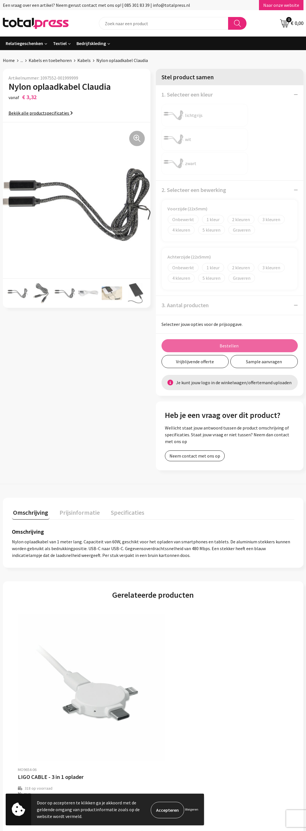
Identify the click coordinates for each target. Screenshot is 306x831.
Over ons (130, 733)
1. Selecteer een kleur (187, 94)
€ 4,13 (243, 666)
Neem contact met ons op (194, 408)
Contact (130, 742)
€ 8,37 (172, 666)
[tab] (29, 464)
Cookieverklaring (248, 742)
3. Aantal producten (185, 256)
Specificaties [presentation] (121, 463)
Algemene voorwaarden (255, 733)
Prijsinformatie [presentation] (76, 463)
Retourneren (134, 759)
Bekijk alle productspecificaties (40, 113)
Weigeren (191, 809)
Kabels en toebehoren (50, 60)
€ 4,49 (101, 666)
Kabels (84, 60)
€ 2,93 (31, 672)
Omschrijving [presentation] (29, 463)
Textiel (60, 43)
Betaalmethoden (138, 750)
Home (9, 60)
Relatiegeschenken (24, 43)
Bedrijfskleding (91, 43)
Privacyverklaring (249, 750)
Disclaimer (242, 759)
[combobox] (163, 23)
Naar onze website (281, 5)
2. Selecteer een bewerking (194, 141)
